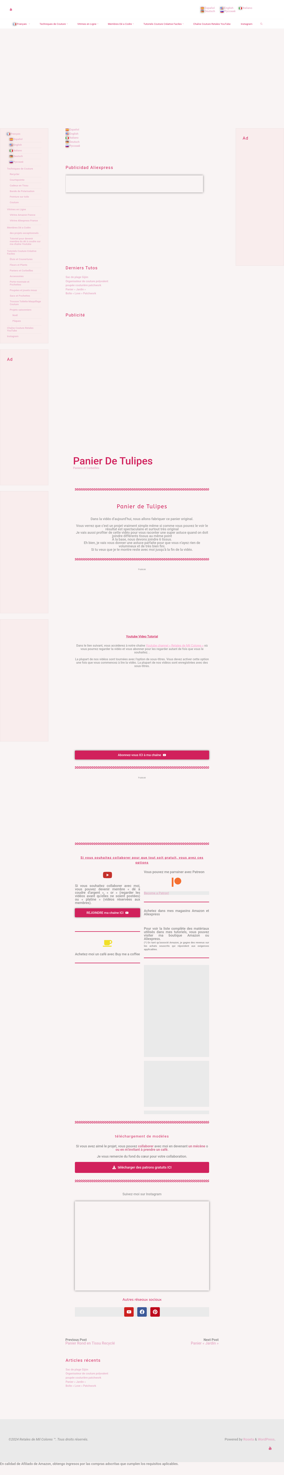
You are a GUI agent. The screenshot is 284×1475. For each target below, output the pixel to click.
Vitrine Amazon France (23, 224)
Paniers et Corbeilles (87, 477)
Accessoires (17, 285)
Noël (15, 324)
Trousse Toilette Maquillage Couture (22, 312)
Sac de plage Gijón (77, 286)
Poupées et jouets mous (24, 299)
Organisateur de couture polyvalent (87, 290)
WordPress (266, 1449)
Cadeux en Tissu (20, 195)
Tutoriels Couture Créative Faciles (23, 262)
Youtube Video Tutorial (142, 646)
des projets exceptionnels (25, 242)
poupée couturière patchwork (83, 294)
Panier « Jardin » (76, 299)
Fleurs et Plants (19, 274)
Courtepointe (18, 189)
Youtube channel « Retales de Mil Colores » (174, 655)
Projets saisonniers (21, 319)
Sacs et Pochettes (21, 305)
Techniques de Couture (21, 178)
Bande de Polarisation (23, 200)
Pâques (17, 330)
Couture (14, 211)
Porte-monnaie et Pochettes (20, 292)
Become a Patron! (157, 903)
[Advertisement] (142, 234)
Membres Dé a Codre (20, 237)
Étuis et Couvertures (22, 268)
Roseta (248, 1449)
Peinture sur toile (20, 206)
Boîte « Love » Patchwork (81, 303)
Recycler (15, 183)
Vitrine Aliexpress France (25, 230)
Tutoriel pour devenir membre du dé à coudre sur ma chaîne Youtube (24, 250)
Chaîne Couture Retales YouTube (21, 339)
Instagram (13, 345)
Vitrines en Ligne (17, 218)
